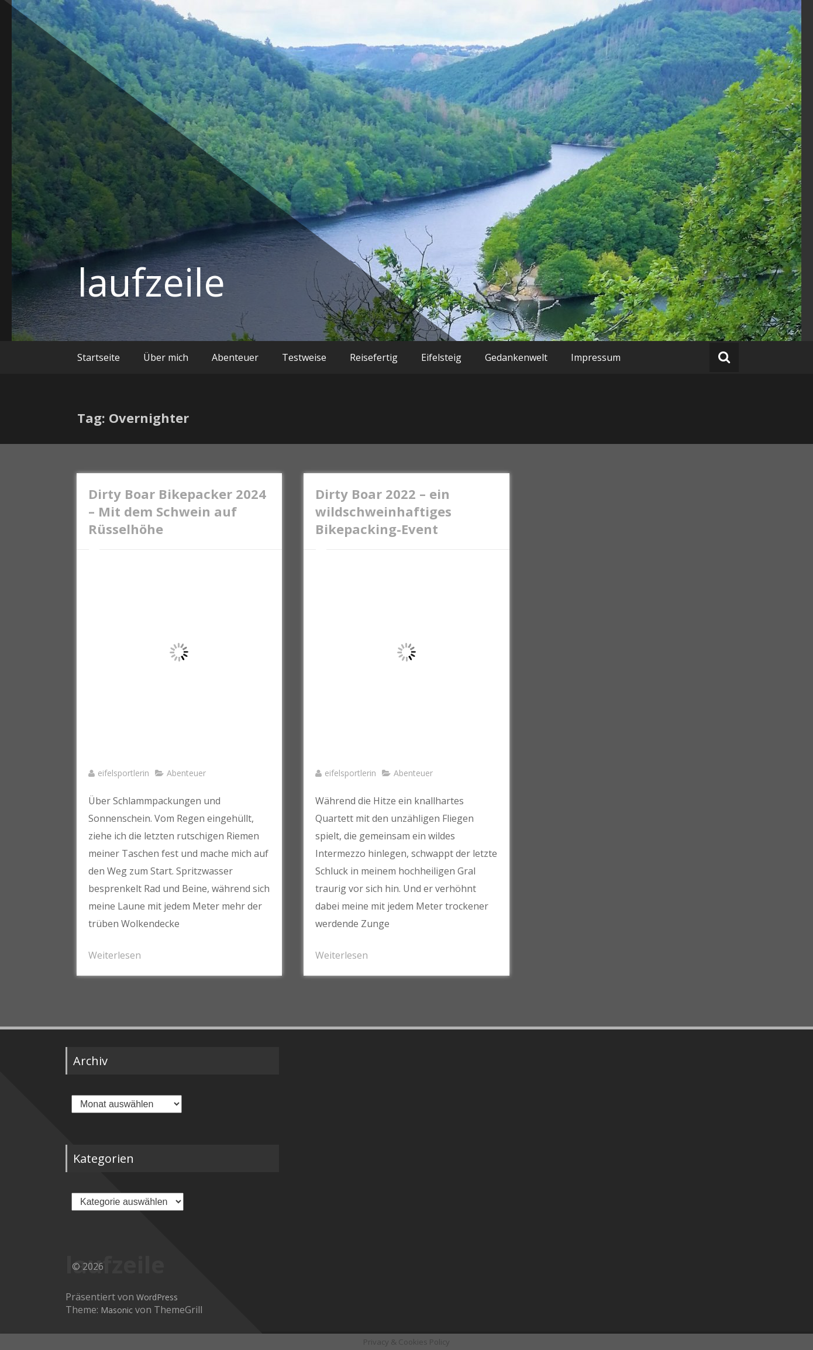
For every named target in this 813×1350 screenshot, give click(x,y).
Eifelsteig (441, 357)
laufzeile (151, 282)
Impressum (596, 357)
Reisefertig (374, 357)
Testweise (304, 357)
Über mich (165, 357)
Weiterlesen (114, 955)
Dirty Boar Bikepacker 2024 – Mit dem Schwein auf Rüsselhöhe (177, 511)
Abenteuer (235, 357)
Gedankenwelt (516, 357)
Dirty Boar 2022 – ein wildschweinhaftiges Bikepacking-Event (383, 511)
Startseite (98, 357)
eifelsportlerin (123, 773)
